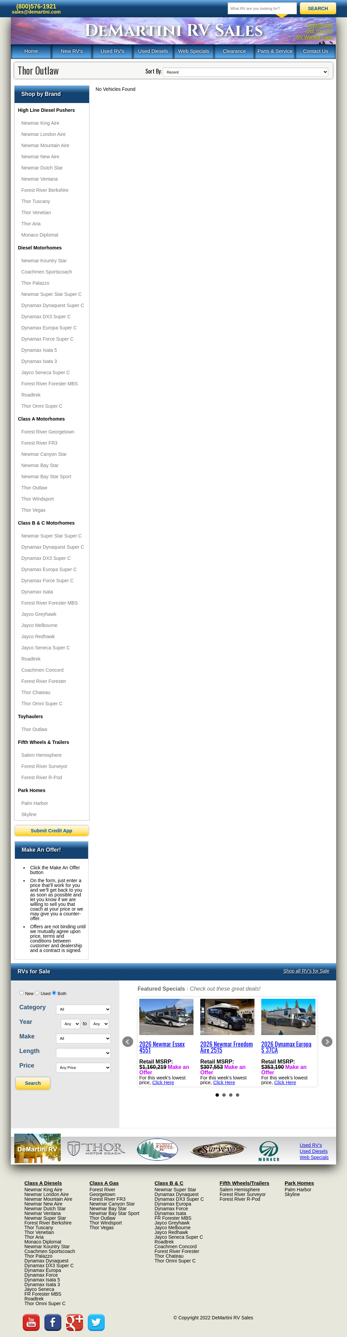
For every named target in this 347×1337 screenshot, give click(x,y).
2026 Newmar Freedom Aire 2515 (226, 1046)
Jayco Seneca (39, 1289)
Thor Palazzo (35, 283)
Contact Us (315, 51)
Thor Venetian (36, 212)
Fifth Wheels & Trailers (43, 742)
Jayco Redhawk (38, 636)
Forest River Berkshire (44, 190)
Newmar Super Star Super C (51, 294)
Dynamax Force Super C (47, 339)
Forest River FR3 (39, 443)
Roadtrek (31, 395)
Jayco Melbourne (39, 625)
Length (29, 1051)
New (29, 993)
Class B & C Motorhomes (46, 523)
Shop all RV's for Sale (307, 971)
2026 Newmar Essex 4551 (162, 1046)
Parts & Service (275, 51)
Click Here (163, 1082)
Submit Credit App (51, 830)
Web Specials (193, 51)
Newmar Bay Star (40, 465)
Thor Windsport (37, 499)
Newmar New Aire (40, 156)
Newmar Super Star (45, 1218)
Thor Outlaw (34, 487)
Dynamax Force (41, 1275)
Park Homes (31, 790)
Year (25, 1021)
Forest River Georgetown (47, 431)
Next (327, 1041)
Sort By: (153, 71)
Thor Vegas (33, 510)
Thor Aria (31, 223)
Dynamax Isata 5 (39, 350)
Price (26, 1065)
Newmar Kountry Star (44, 260)
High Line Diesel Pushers (46, 110)
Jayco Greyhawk (38, 614)
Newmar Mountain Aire (45, 145)
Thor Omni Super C (41, 406)
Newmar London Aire (43, 134)
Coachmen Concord (42, 670)
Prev (127, 1041)
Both (62, 993)
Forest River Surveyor (44, 766)
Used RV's (112, 51)
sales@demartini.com (36, 12)
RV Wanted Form (315, 37)
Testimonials (320, 24)
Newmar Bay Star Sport (46, 476)
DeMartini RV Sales (173, 30)
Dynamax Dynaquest (46, 1260)
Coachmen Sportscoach (46, 272)
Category (32, 1007)
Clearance (234, 51)
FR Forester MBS (42, 1294)
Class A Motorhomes (41, 419)
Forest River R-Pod (41, 777)
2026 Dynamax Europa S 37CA (286, 1046)
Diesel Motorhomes (40, 247)
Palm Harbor (34, 803)
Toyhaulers (30, 716)
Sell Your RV (319, 31)
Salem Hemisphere (41, 755)
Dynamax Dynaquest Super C (52, 305)
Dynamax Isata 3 (39, 361)
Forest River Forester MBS (49, 383)
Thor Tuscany (35, 201)
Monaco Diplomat (39, 235)
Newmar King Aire (40, 123)
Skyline (29, 814)
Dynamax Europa (42, 1270)
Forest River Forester (43, 681)
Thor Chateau (35, 692)
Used (45, 993)
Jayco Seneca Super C (45, 372)
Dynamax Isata (37, 591)
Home (31, 51)
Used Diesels (153, 51)
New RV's (72, 51)
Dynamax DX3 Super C (46, 316)
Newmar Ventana (39, 179)
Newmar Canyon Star (44, 454)
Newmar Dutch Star (42, 167)
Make (27, 1036)
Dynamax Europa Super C (49, 327)
